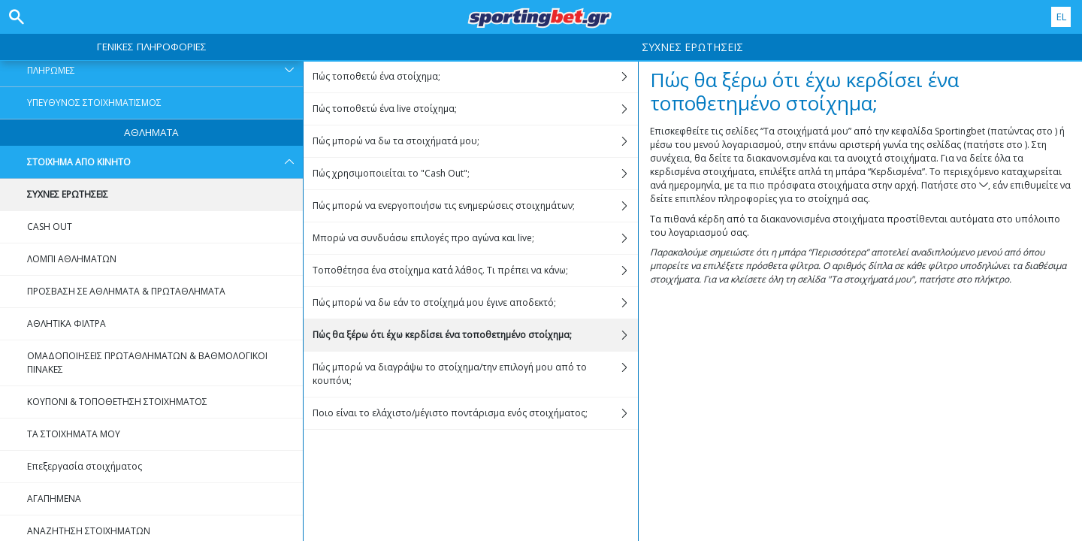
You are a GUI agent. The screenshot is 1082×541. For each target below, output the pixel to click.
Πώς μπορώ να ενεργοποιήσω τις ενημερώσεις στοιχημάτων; (475, 206)
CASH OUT (49, 226)
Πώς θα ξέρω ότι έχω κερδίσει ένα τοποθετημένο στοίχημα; (475, 335)
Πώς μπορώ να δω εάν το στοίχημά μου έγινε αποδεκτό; (475, 303)
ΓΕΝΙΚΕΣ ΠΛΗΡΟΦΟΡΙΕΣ (152, 46)
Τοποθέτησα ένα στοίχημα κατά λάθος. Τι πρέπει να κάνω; (475, 270)
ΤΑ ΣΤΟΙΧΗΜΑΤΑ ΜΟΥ (73, 434)
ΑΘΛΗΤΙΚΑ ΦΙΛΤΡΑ (66, 323)
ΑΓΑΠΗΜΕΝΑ (54, 498)
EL (1061, 16)
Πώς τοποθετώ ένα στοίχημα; (475, 76)
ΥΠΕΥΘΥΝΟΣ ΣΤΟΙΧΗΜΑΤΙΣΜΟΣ (94, 102)
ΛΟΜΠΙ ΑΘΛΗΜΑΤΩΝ (71, 258)
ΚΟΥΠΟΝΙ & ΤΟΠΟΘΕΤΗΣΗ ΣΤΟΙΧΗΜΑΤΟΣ (117, 401)
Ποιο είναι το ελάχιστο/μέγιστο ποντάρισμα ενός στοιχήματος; (475, 413)
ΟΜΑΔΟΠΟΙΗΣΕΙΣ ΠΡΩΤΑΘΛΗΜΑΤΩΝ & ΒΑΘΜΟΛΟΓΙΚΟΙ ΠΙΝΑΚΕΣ (147, 362)
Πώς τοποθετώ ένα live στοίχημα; (475, 109)
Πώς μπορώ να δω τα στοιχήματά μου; (475, 141)
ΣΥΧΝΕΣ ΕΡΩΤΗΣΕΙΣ (67, 194)
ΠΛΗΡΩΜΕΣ (165, 70)
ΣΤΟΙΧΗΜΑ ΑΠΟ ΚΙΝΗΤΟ (165, 162)
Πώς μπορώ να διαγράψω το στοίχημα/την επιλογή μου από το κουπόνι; (475, 374)
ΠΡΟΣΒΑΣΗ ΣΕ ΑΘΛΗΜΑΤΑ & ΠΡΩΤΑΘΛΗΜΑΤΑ (126, 291)
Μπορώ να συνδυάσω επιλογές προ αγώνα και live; (475, 238)
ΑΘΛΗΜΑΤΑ (151, 132)
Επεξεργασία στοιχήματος (84, 466)
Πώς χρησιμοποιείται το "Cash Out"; (475, 173)
